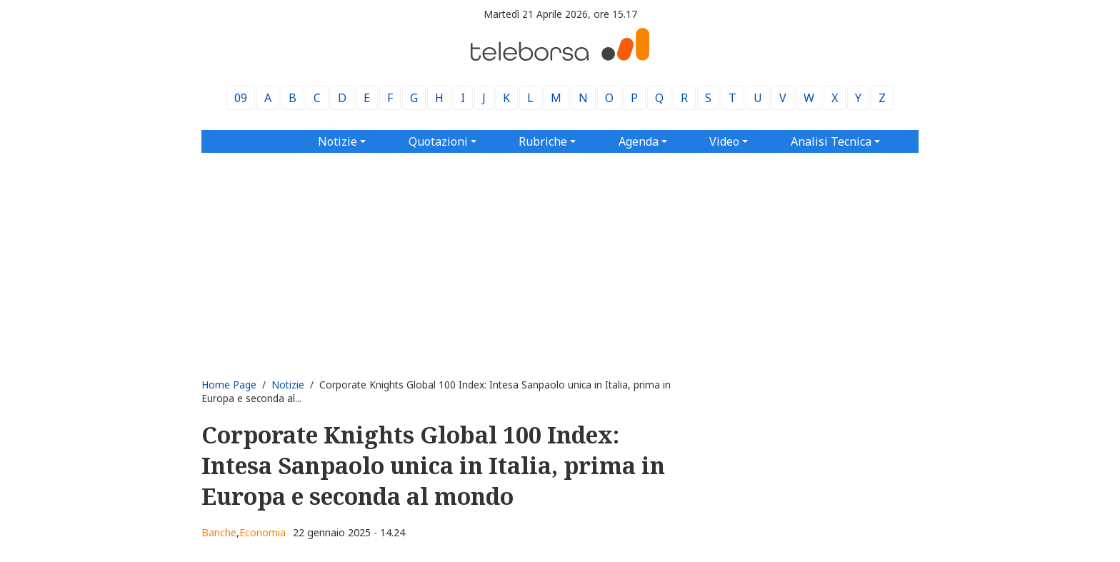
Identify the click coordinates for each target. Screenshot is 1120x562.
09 (240, 98)
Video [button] (724, 141)
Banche (218, 532)
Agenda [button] (639, 141)
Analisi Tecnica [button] (831, 141)
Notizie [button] (337, 141)
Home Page (228, 384)
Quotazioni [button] (438, 141)
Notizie (287, 384)
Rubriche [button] (543, 141)
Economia (262, 532)
